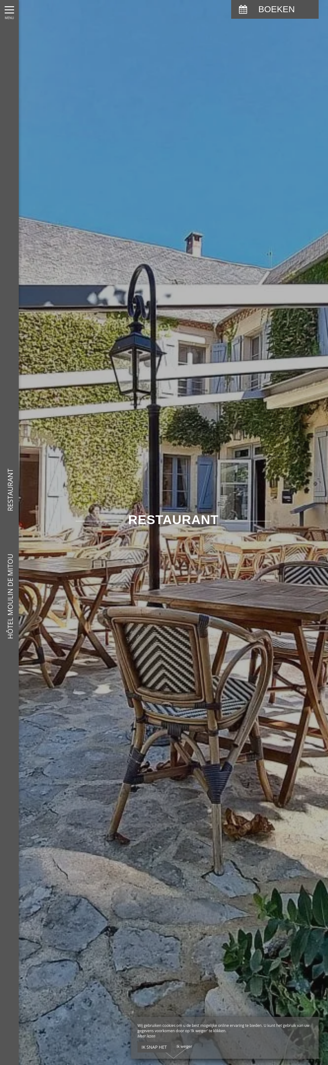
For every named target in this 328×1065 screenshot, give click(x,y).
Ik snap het (154, 1047)
